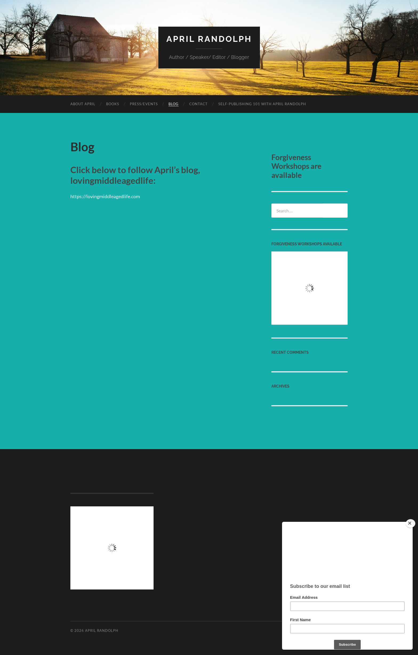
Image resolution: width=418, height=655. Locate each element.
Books (112, 103)
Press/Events (144, 103)
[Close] (410, 523)
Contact (198, 103)
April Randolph (209, 39)
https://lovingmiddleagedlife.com (107, 196)
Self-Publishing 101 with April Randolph (262, 103)
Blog (173, 103)
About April (82, 103)
